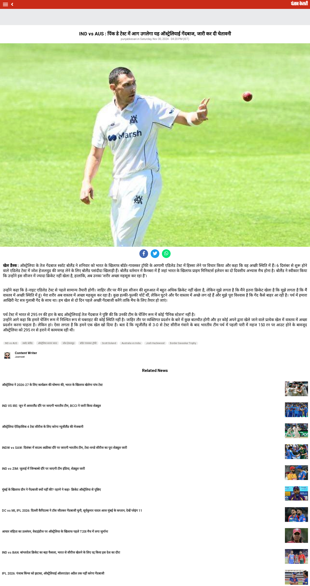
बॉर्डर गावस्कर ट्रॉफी (88, 343)
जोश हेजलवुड (68, 343)
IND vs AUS (11, 343)
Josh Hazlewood (155, 343)
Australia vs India (131, 343)
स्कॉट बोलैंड (27, 343)
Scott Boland (109, 343)
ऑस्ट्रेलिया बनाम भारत (47, 343)
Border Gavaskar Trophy (183, 343)
